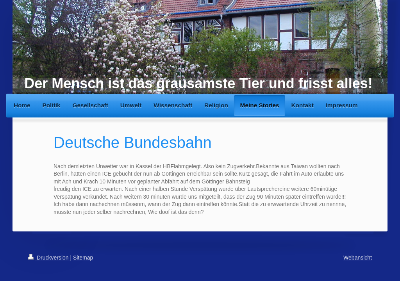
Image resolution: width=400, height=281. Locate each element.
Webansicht (357, 257)
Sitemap (83, 257)
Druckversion (49, 257)
